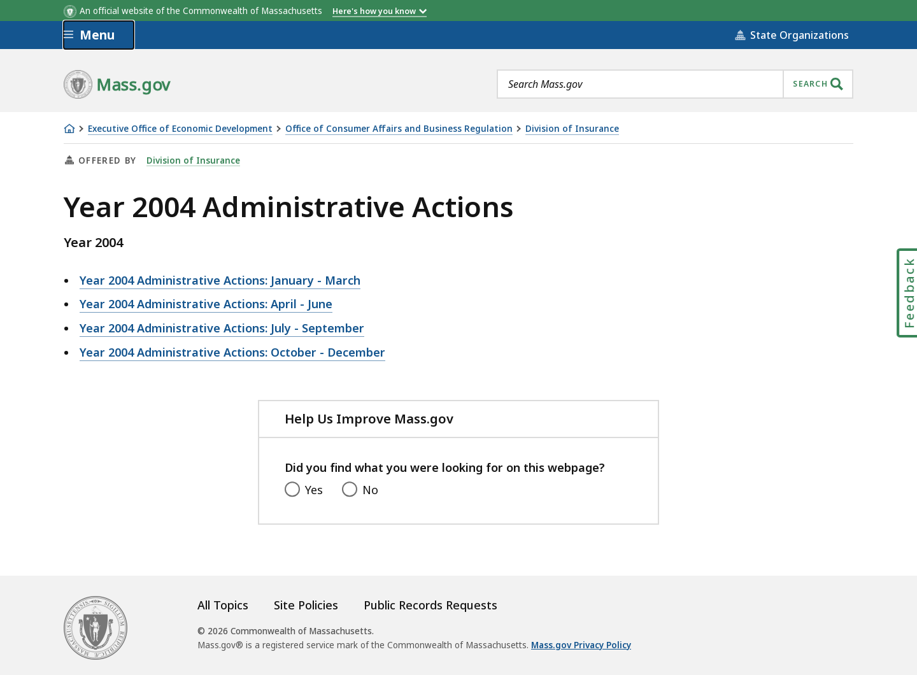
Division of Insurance (572, 129)
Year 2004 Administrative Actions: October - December (232, 352)
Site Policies (306, 605)
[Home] (69, 128)
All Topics (222, 605)
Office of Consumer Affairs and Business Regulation (399, 129)
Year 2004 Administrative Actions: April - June (206, 303)
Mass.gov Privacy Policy (581, 645)
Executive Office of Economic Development (180, 129)
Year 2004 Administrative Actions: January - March (220, 280)
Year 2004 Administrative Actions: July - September (222, 328)
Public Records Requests (430, 605)
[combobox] (675, 84)
